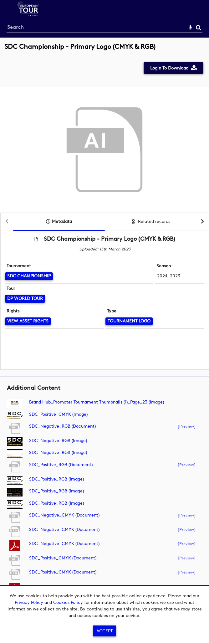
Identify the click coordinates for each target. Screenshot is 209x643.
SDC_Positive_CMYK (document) (62, 558)
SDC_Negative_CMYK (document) (64, 515)
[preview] (187, 426)
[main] (104, 325)
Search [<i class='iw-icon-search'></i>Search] (198, 27)
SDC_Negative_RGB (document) (62, 426)
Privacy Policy (29, 602)
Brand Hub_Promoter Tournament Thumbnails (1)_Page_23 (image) (96, 402)
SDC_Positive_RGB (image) (56, 479)
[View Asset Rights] (28, 321)
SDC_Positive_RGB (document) (61, 464)
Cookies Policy (68, 602)
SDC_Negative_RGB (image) (58, 440)
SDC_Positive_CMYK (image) (58, 414)
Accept (104, 631)
